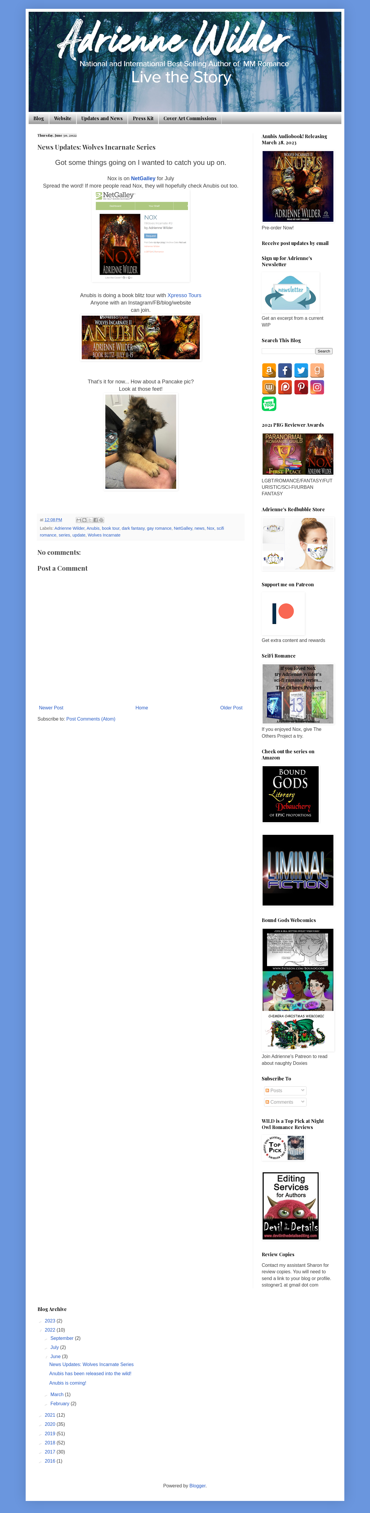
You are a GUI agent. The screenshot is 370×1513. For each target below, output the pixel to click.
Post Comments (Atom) (90, 718)
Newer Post (51, 707)
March (57, 1394)
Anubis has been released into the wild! (90, 1373)
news (199, 528)
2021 (51, 1415)
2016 (51, 1461)
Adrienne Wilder (70, 528)
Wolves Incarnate (104, 535)
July (55, 1347)
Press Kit (143, 118)
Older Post (231, 707)
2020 (51, 1424)
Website (62, 118)
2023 (51, 1320)
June (56, 1356)
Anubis (92, 528)
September (62, 1338)
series (64, 535)
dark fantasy (133, 528)
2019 (51, 1433)
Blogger (197, 1485)
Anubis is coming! (67, 1382)
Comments (279, 1102)
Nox (211, 528)
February (60, 1403)
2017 (51, 1451)
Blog (38, 118)
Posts (274, 1090)
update (78, 535)
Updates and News (102, 118)
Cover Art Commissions (190, 118)
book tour (110, 528)
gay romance (159, 528)
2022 (51, 1329)
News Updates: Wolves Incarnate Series (91, 1364)
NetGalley (144, 178)
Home (141, 707)
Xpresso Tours (185, 295)
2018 (51, 1442)
